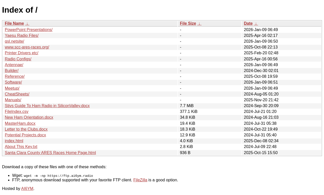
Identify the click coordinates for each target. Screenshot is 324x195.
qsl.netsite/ (14, 41)
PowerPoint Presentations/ (29, 30)
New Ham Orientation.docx (29, 117)
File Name (14, 23)
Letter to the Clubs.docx (26, 129)
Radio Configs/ (18, 59)
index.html (14, 141)
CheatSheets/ (17, 94)
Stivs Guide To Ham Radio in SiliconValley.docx (47, 106)
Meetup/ (12, 88)
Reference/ (15, 76)
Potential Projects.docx (25, 135)
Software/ (13, 82)
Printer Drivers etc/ (21, 53)
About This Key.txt (21, 146)
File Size (188, 23)
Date (248, 23)
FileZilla (140, 180)
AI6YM (27, 188)
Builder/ (11, 70)
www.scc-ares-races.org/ (27, 47)
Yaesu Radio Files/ (21, 35)
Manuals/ (13, 100)
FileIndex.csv (16, 111)
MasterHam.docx (20, 123)
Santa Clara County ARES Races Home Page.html (50, 153)
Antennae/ (14, 65)
